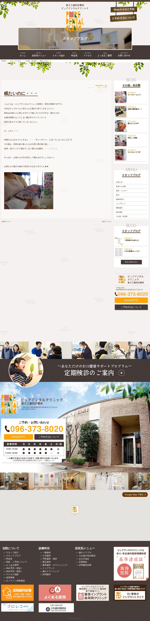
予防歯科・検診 (49, 559)
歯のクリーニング (50, 571)
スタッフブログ (15, 61)
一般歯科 (46, 552)
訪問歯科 (46, 574)
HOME (3, 61)
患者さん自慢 (121, 186)
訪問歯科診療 (85, 565)
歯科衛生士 (120, 199)
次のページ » (106, 221)
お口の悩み (84, 559)
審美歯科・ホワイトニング (54, 565)
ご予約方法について (131, 307)
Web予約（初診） (14, 568)
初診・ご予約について (16, 562)
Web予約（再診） (14, 571)
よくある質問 (12, 565)
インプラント (121, 203)
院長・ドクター (121, 191)
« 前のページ (6, 221)
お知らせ (119, 182)
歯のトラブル (85, 552)
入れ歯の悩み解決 (87, 555)
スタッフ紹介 (12, 552)
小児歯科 (46, 555)
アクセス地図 (12, 574)
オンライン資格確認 (15, 581)
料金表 (9, 559)
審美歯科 (119, 208)
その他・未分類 (30, 61)
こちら (52, 460)
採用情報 (10, 577)
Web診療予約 (131, 300)
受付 (117, 195)
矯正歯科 (119, 212)
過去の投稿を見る (131, 262)
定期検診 (83, 562)
